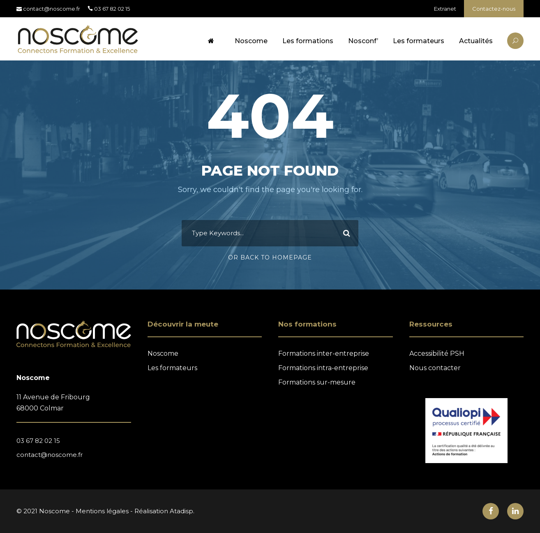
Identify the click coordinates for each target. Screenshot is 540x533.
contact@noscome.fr (49, 455)
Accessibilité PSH (436, 353)
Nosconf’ (363, 41)
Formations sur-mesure (316, 382)
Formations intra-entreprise (323, 368)
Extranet (445, 8)
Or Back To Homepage (270, 257)
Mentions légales (102, 511)
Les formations (307, 41)
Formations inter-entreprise (323, 353)
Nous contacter (435, 368)
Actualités (476, 41)
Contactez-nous (493, 8)
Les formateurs (418, 41)
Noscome (251, 41)
